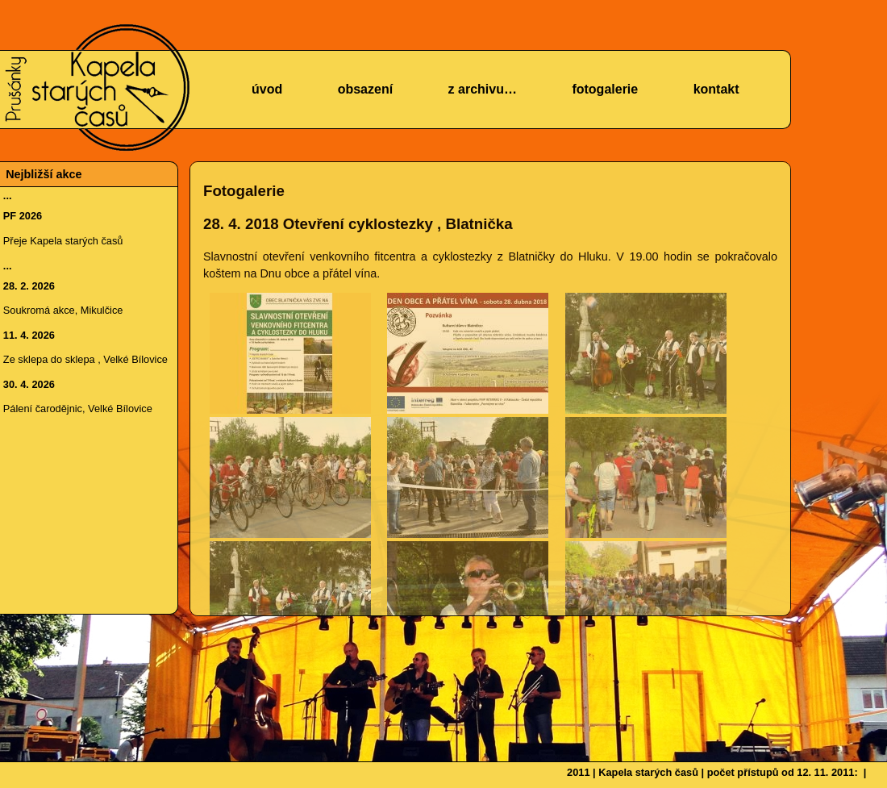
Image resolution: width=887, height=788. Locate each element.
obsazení (365, 89)
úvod (267, 89)
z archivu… (482, 89)
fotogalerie (605, 89)
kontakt (716, 89)
